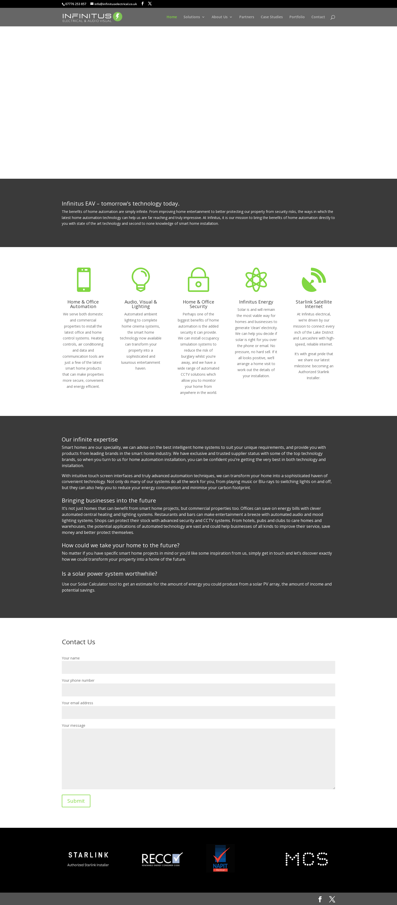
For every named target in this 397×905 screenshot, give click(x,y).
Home (172, 17)
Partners (246, 17)
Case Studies (272, 17)
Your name (198, 663)
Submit (76, 800)
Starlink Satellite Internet (314, 304)
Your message (198, 756)
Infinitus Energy (256, 302)
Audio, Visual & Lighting (141, 304)
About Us (220, 17)
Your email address (198, 707)
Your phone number (198, 685)
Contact (318, 17)
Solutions (192, 17)
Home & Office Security (198, 304)
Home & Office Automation (83, 304)
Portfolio (297, 17)
